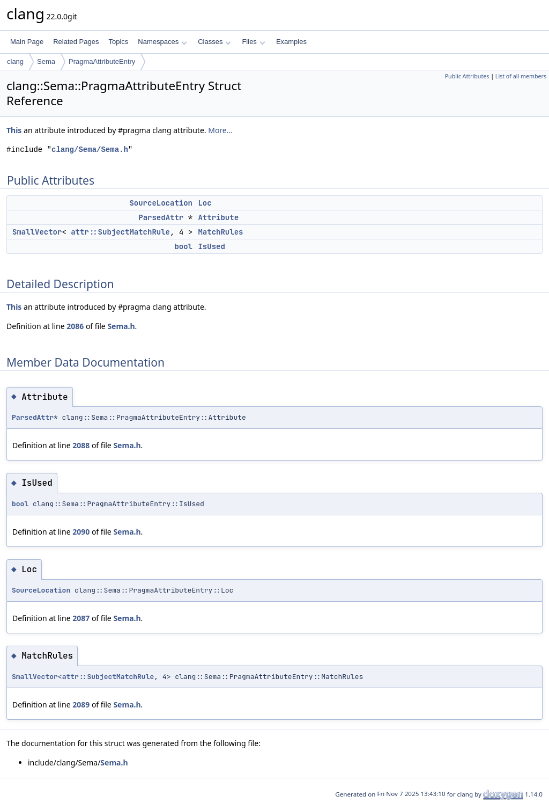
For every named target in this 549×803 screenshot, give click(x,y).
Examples (291, 42)
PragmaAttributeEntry (102, 61)
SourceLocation (160, 203)
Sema (46, 61)
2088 (81, 445)
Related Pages (76, 42)
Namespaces (162, 42)
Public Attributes (467, 76)
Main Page (26, 42)
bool (183, 246)
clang (15, 61)
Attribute (218, 217)
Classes (214, 42)
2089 (81, 704)
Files (253, 42)
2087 (81, 618)
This (13, 130)
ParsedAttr (160, 217)
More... (220, 130)
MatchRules (220, 232)
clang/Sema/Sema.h (89, 149)
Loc (204, 203)
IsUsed (211, 246)
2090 (81, 532)
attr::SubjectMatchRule (120, 232)
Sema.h (121, 326)
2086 (75, 326)
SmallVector (37, 232)
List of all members (520, 76)
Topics (118, 42)
